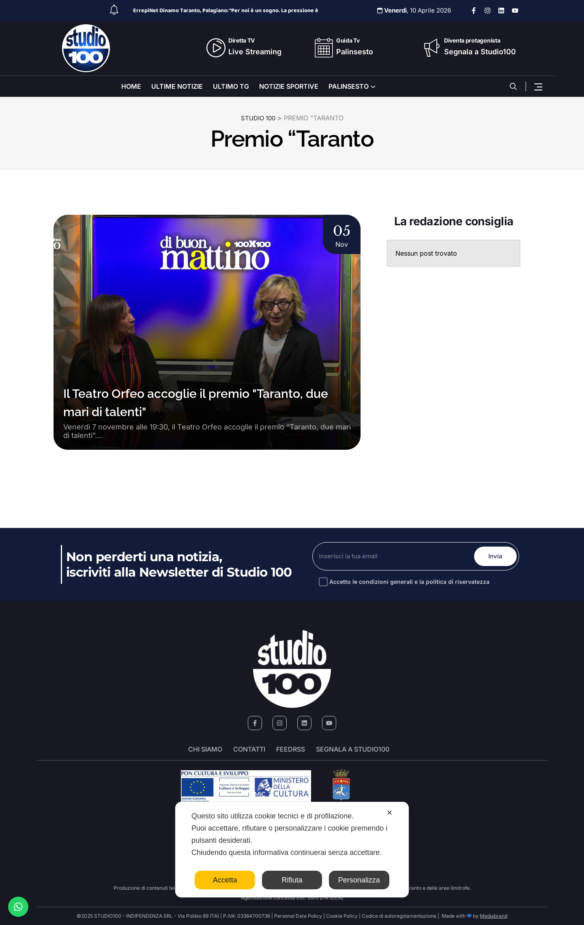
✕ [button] (389, 813)
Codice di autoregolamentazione (398, 916)
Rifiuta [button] (291, 880)
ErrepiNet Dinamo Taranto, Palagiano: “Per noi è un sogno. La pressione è (225, 10)
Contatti (249, 749)
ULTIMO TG (231, 86)
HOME (131, 86)
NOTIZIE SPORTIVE (288, 86)
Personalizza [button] (359, 880)
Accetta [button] (225, 880)
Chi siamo (205, 749)
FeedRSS (290, 749)
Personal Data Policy (298, 916)
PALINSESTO (348, 86)
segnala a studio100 (352, 749)
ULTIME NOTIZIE (177, 86)
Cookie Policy (342, 916)
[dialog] (292, 849)
